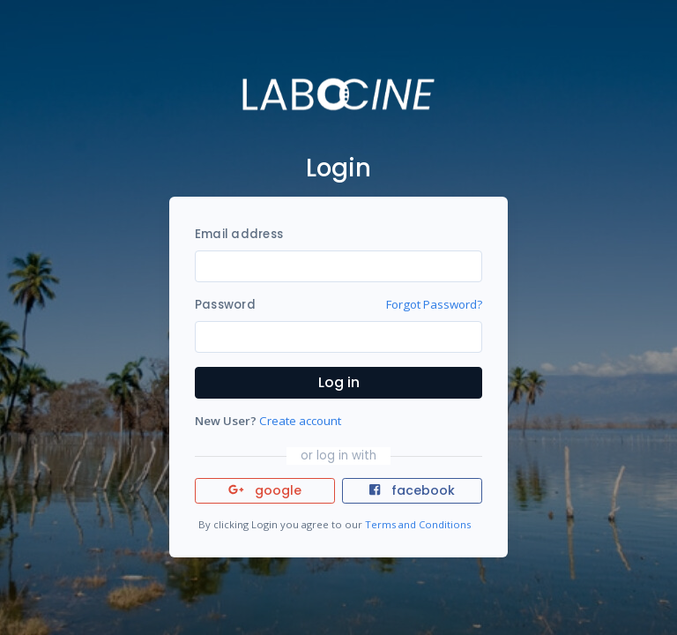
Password (225, 304)
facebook (411, 490)
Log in (339, 382)
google (264, 490)
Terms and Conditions (418, 524)
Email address (239, 234)
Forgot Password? (434, 304)
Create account (300, 421)
